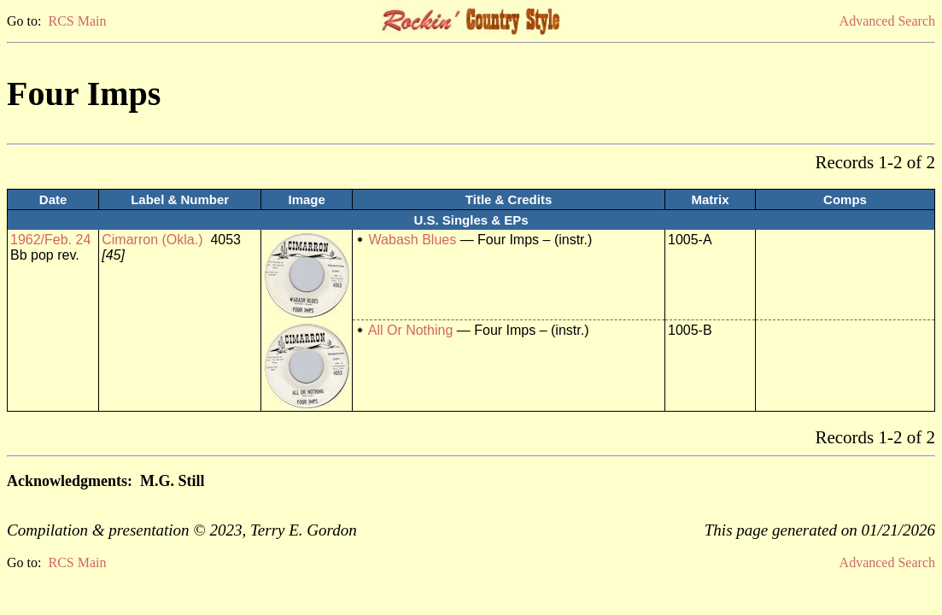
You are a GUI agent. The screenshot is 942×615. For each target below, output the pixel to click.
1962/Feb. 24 (50, 239)
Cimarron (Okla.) (152, 239)
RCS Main (77, 21)
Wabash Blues (413, 239)
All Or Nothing (410, 330)
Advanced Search (887, 21)
